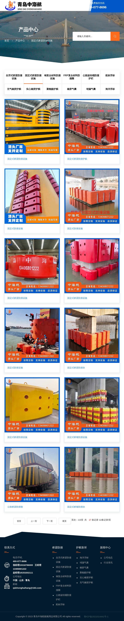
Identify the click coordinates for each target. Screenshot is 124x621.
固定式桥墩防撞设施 (77, 437)
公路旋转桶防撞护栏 (63, 597)
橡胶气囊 (84, 567)
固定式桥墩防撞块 (76, 507)
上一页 (34, 521)
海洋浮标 (84, 557)
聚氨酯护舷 (85, 572)
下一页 (50, 521)
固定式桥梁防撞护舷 (77, 159)
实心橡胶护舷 (86, 577)
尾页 (64, 521)
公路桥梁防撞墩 (15, 507)
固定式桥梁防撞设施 (17, 159)
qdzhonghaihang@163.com (27, 588)
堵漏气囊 (84, 562)
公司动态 (108, 557)
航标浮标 (60, 604)
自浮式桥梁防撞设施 (63, 559)
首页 (6, 40)
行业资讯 (108, 562)
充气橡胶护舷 (86, 582)
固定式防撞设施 (15, 228)
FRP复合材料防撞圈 (63, 587)
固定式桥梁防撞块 (76, 368)
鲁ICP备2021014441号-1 (96, 616)
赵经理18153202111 (23, 572)
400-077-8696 (19, 561)
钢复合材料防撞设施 (63, 578)
